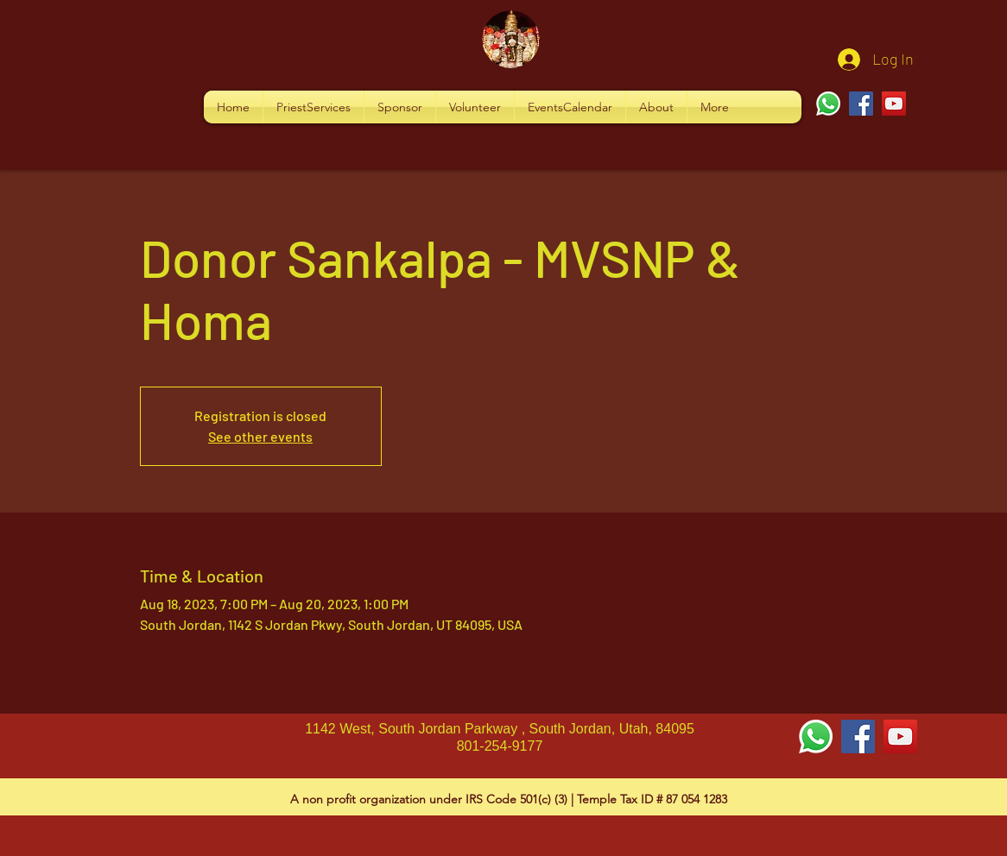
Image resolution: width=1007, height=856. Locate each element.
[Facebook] (861, 103)
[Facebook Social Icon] (858, 736)
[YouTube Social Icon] (900, 736)
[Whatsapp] (828, 103)
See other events (260, 436)
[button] (313, 107)
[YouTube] (894, 103)
